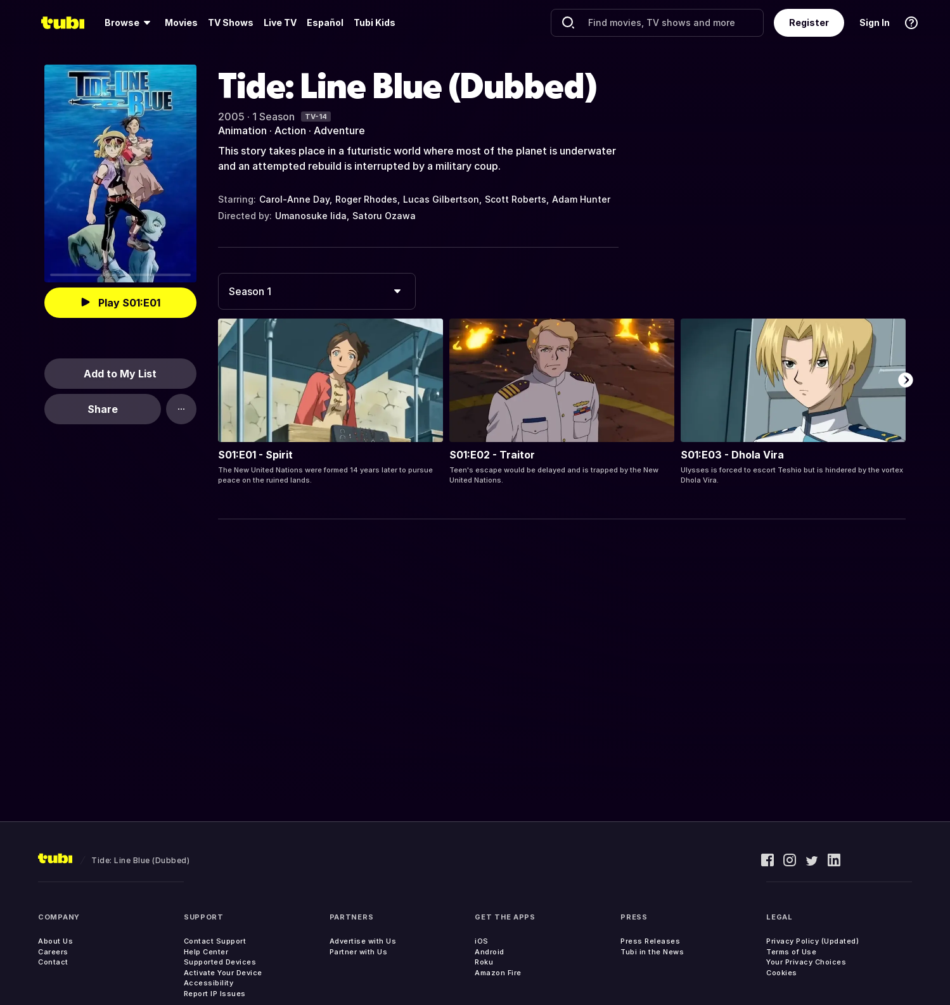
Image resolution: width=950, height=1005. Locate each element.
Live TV (280, 22)
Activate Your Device (223, 972)
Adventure (339, 130)
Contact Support (215, 941)
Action (290, 130)
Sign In (874, 22)
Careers (53, 951)
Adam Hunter (581, 199)
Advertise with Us (363, 941)
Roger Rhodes (366, 199)
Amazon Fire (498, 972)
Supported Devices (220, 962)
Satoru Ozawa (384, 215)
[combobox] (317, 291)
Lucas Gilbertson (441, 199)
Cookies (781, 972)
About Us (55, 941)
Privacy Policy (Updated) (812, 941)
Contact (53, 962)
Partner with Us (359, 951)
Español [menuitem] (325, 22)
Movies (181, 22)
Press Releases (650, 941)
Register (809, 22)
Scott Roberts (515, 199)
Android (489, 951)
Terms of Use (791, 951)
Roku (484, 962)
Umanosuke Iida (311, 215)
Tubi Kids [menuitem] (374, 22)
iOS (482, 941)
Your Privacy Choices (806, 962)
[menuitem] (130, 22)
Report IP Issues (215, 993)
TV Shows (231, 22)
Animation (242, 130)
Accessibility (209, 982)
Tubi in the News (652, 951)
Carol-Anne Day (294, 199)
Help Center (206, 951)
